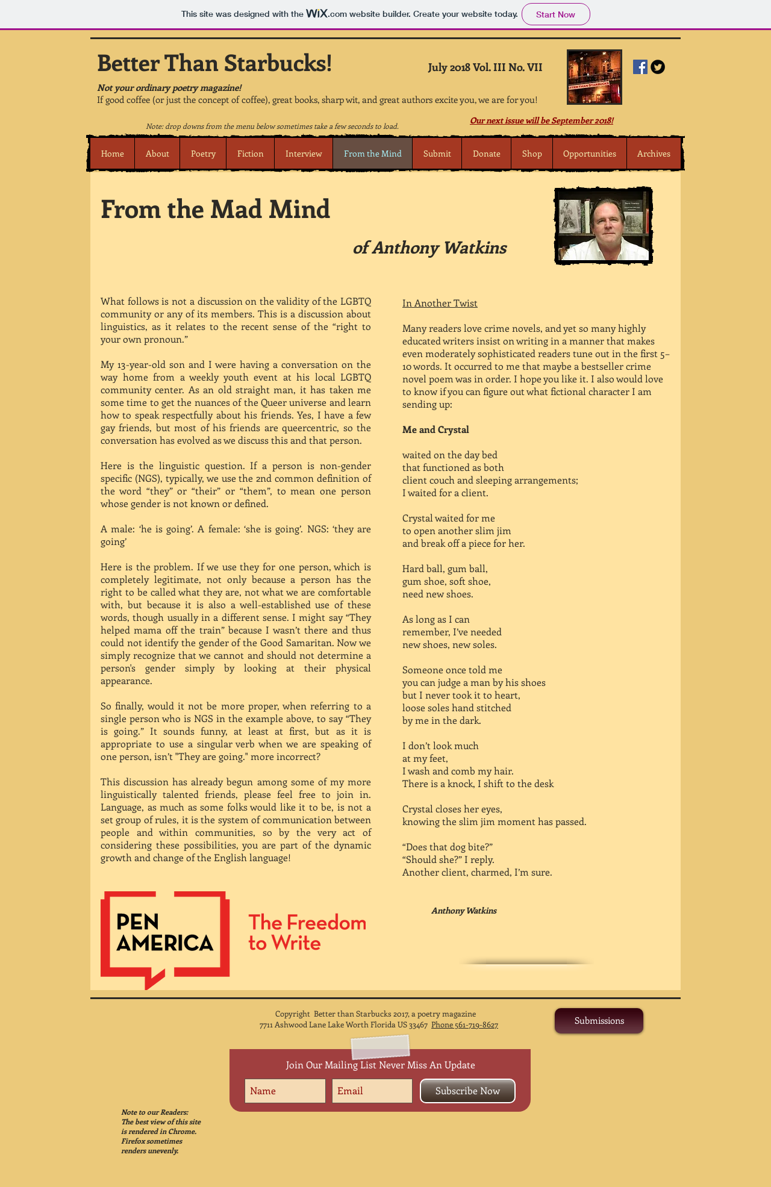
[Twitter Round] (658, 67)
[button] (202, 153)
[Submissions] (599, 1020)
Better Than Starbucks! (214, 61)
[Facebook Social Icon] (640, 67)
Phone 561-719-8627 (464, 1024)
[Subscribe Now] (468, 1091)
